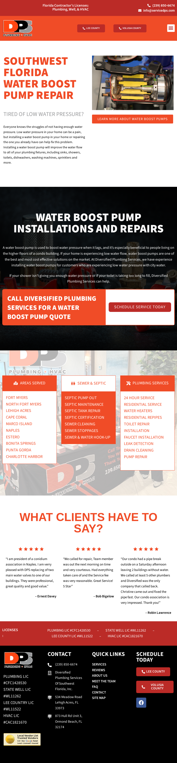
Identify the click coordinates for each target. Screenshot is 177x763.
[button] (171, 28)
